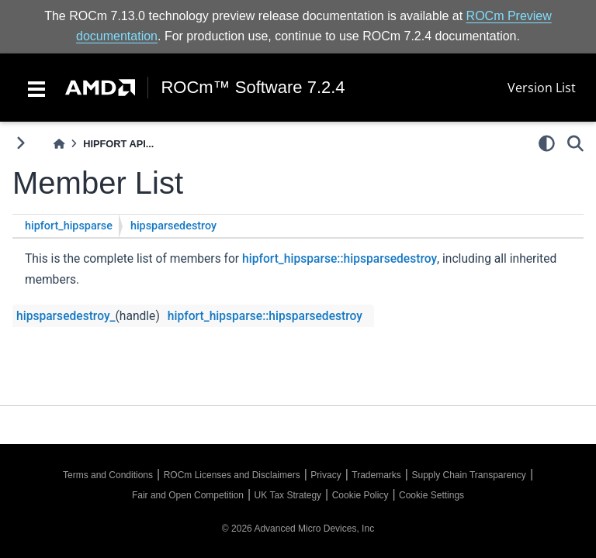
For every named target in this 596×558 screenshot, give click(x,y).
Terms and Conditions (108, 475)
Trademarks (376, 475)
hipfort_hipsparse (69, 225)
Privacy (325, 475)
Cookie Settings (431, 495)
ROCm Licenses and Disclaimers (232, 475)
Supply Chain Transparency (468, 475)
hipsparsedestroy (173, 225)
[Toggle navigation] (36, 87)
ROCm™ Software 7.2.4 (253, 87)
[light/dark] (546, 143)
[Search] (575, 143)
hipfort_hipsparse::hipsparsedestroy (339, 259)
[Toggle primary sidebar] (20, 143)
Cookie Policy (360, 495)
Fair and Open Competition (188, 495)
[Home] (59, 144)
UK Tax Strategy (288, 495)
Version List (542, 87)
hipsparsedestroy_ (66, 316)
